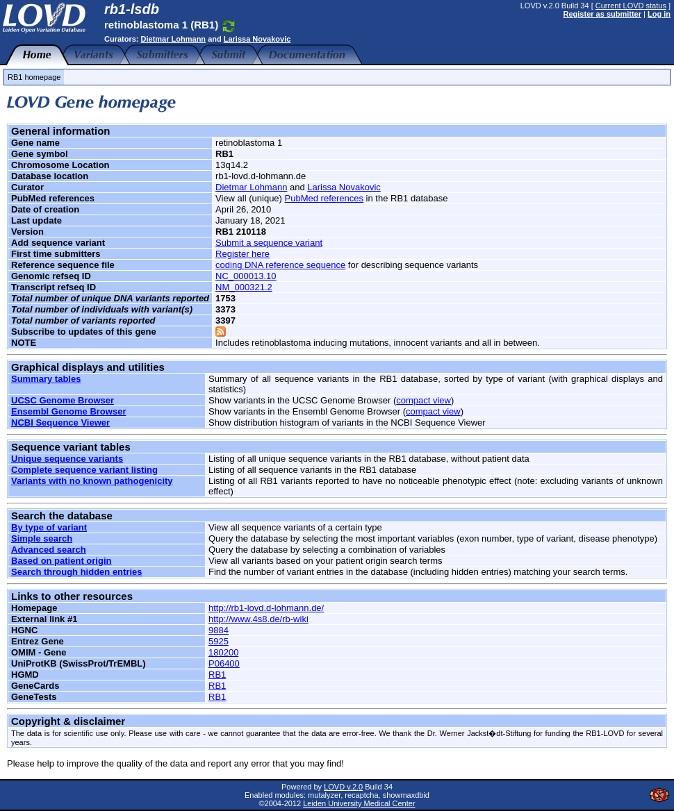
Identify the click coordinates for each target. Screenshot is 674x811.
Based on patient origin (61, 560)
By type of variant (49, 527)
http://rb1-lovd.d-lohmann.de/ (266, 608)
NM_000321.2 (243, 287)
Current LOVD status (630, 5)
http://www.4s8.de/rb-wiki (258, 619)
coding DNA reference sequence (280, 265)
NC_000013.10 (245, 276)
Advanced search (48, 549)
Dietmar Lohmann (173, 39)
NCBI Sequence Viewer (60, 422)
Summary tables (46, 379)
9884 (218, 630)
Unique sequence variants (67, 458)
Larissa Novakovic (257, 39)
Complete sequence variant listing (84, 470)
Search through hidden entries (76, 572)
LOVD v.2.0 (343, 787)
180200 (223, 652)
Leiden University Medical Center (359, 803)
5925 (218, 641)
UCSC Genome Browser (62, 400)
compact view (423, 400)
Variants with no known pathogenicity (92, 481)
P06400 (224, 663)
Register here (242, 254)
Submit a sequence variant (268, 242)
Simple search (41, 538)
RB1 (217, 674)
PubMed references (324, 198)
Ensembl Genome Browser (68, 411)
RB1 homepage (34, 77)
